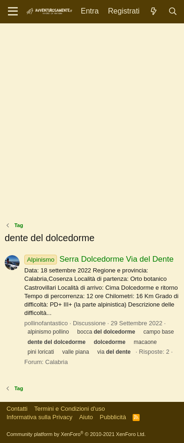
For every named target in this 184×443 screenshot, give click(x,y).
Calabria (56, 361)
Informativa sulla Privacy (39, 417)
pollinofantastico (46, 323)
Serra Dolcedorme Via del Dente (99, 259)
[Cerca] (172, 11)
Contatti (17, 408)
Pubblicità (113, 417)
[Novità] (153, 11)
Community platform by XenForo (76, 434)
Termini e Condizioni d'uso (69, 408)
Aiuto (86, 417)
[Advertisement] (92, 125)
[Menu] (13, 11)
